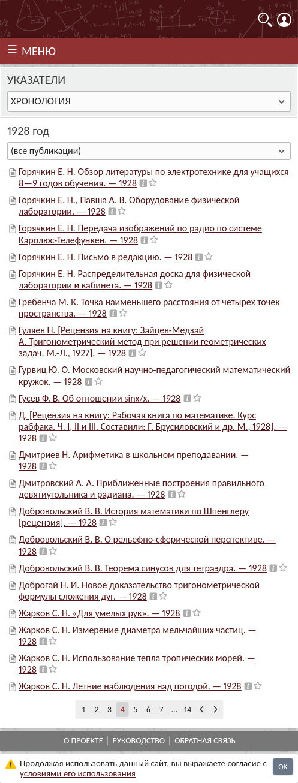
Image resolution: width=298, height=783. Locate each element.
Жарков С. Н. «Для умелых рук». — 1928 (99, 613)
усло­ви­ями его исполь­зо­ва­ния (78, 773)
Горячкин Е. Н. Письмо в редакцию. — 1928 (105, 257)
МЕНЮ (39, 51)
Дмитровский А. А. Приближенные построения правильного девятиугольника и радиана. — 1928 (141, 488)
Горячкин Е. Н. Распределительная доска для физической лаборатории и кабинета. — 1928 (135, 279)
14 (187, 709)
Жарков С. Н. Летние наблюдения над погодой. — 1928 (130, 686)
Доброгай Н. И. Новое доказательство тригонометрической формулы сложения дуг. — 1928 (139, 590)
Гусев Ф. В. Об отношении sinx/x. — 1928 (100, 398)
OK (282, 766)
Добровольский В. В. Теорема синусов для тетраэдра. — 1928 (143, 568)
